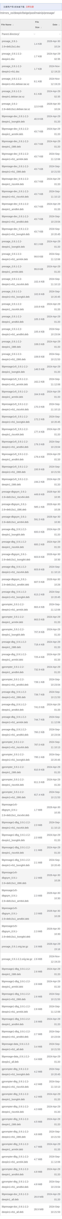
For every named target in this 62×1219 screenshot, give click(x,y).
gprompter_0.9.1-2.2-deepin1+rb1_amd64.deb (15, 682)
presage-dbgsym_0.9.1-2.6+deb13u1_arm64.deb (15, 519)
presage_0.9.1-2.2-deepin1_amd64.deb (12, 319)
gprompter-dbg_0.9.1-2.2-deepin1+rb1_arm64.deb (15, 1159)
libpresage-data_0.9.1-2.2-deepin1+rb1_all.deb (16, 1047)
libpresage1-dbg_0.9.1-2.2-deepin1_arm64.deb (16, 984)
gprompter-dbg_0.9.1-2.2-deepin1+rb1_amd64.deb (15, 1184)
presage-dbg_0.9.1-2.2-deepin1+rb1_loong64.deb (16, 594)
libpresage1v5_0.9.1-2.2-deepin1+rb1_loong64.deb (16, 419)
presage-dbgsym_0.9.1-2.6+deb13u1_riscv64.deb (15, 494)
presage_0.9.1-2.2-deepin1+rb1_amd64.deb (15, 332)
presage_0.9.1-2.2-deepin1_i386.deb (12, 344)
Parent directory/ (10, 34)
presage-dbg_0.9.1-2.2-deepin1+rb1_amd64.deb (15, 732)
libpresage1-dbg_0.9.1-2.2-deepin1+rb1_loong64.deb (16, 863)
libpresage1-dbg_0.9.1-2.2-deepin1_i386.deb (16, 972)
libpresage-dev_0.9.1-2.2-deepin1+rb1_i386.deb (15, 169)
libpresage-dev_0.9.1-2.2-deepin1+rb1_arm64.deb (15, 157)
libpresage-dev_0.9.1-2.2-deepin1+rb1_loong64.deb (16, 232)
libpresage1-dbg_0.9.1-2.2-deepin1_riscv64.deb (16, 850)
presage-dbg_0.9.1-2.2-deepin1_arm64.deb (14, 657)
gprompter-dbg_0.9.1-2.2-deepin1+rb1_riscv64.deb (15, 1084)
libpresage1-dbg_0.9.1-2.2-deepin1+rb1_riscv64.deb (16, 825)
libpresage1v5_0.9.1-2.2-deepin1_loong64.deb (15, 369)
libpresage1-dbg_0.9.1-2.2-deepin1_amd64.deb (16, 1022)
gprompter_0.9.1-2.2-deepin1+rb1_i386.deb (14, 795)
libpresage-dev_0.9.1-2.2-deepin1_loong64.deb (15, 119)
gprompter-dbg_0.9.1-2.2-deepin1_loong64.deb (15, 1097)
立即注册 (30, 7)
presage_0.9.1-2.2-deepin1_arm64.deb (12, 269)
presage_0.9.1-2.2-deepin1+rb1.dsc (12, 69)
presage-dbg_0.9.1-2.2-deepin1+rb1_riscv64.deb (15, 569)
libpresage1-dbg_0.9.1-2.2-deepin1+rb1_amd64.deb (16, 1034)
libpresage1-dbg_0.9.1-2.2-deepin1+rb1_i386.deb (16, 997)
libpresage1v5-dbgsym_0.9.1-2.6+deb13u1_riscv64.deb (15, 810)
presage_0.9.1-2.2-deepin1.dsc (12, 56)
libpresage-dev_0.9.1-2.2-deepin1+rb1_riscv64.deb (15, 194)
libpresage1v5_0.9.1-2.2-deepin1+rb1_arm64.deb (15, 382)
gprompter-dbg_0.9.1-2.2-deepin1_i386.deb (15, 1122)
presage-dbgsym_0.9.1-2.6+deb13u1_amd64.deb (15, 582)
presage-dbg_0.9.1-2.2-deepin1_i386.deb (14, 645)
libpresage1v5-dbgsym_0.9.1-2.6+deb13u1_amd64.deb (15, 913)
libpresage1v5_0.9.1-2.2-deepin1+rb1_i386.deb (15, 469)
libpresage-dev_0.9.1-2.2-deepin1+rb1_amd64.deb (15, 219)
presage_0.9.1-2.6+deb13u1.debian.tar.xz (16, 106)
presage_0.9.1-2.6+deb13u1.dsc (11, 44)
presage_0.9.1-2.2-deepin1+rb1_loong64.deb (16, 294)
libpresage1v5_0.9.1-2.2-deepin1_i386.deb (15, 482)
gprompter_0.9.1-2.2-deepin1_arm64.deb (13, 620)
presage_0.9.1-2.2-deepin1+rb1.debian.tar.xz (15, 81)
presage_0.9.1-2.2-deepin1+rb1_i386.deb (14, 357)
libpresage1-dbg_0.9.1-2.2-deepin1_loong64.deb (16, 838)
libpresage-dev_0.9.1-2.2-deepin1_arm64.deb (15, 131)
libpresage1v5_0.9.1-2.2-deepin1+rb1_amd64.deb (15, 444)
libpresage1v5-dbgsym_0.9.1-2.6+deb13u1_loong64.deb (16, 931)
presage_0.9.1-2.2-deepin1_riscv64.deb (13, 307)
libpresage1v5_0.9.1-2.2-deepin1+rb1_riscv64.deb (15, 407)
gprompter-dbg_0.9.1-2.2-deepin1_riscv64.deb (15, 1109)
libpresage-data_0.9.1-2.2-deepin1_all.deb (16, 1059)
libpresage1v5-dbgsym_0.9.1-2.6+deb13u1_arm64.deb (15, 895)
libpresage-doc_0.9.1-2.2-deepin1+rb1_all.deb (15, 1209)
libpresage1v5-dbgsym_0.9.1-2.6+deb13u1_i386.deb (14, 877)
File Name (6, 24)
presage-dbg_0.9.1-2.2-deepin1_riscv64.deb (14, 544)
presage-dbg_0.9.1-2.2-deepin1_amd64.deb (14, 707)
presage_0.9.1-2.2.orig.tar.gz (17, 959)
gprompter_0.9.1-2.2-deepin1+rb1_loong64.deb (16, 757)
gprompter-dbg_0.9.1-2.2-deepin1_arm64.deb (15, 1147)
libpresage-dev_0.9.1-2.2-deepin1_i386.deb (15, 144)
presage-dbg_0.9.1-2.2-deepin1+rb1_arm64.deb (15, 720)
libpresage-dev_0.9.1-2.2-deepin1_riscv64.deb (15, 182)
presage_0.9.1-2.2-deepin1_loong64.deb (13, 244)
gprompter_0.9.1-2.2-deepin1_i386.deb (13, 770)
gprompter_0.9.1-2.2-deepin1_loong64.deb (13, 632)
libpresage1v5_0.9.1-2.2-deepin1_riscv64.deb (15, 432)
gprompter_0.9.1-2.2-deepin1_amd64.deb (13, 670)
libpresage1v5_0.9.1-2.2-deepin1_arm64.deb (15, 394)
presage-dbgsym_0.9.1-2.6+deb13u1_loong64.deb (16, 557)
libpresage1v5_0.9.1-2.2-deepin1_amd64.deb (15, 457)
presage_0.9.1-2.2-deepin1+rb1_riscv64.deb (15, 282)
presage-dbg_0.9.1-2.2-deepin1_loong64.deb (14, 532)
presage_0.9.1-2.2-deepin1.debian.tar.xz (13, 94)
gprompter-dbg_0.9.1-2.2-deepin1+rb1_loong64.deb (16, 1072)
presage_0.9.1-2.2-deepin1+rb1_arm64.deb (15, 257)
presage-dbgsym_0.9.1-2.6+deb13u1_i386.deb (14, 507)
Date (55, 24)
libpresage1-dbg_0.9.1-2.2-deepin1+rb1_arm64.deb (16, 1009)
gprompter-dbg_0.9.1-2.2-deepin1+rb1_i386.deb (15, 1134)
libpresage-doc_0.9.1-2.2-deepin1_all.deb (15, 1197)
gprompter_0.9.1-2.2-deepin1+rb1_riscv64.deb (15, 745)
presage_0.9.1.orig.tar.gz (15, 946)
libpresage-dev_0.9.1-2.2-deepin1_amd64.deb (15, 207)
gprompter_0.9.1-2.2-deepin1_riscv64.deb (13, 782)
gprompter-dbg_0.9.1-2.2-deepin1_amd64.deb (15, 1172)
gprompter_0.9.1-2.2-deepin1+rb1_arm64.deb (15, 607)
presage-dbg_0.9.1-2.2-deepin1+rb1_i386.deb (14, 695)
